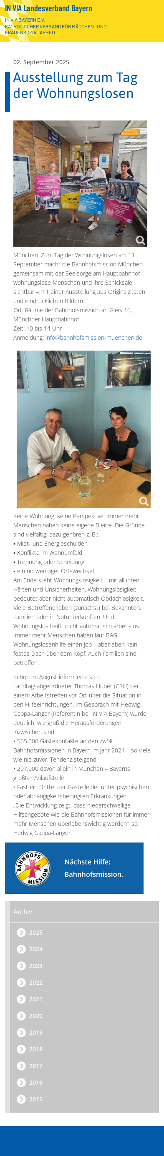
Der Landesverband (85, 1108)
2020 (36, 1016)
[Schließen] (150, 1124)
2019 (36, 1032)
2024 (36, 949)
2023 (36, 966)
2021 (36, 999)
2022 (36, 982)
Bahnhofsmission (89, 1140)
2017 (36, 1066)
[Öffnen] (150, 1108)
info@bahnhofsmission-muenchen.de (93, 337)
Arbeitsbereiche (85, 1124)
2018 (36, 1049)
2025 (36, 932)
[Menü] (148, 1142)
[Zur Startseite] (146, 22)
